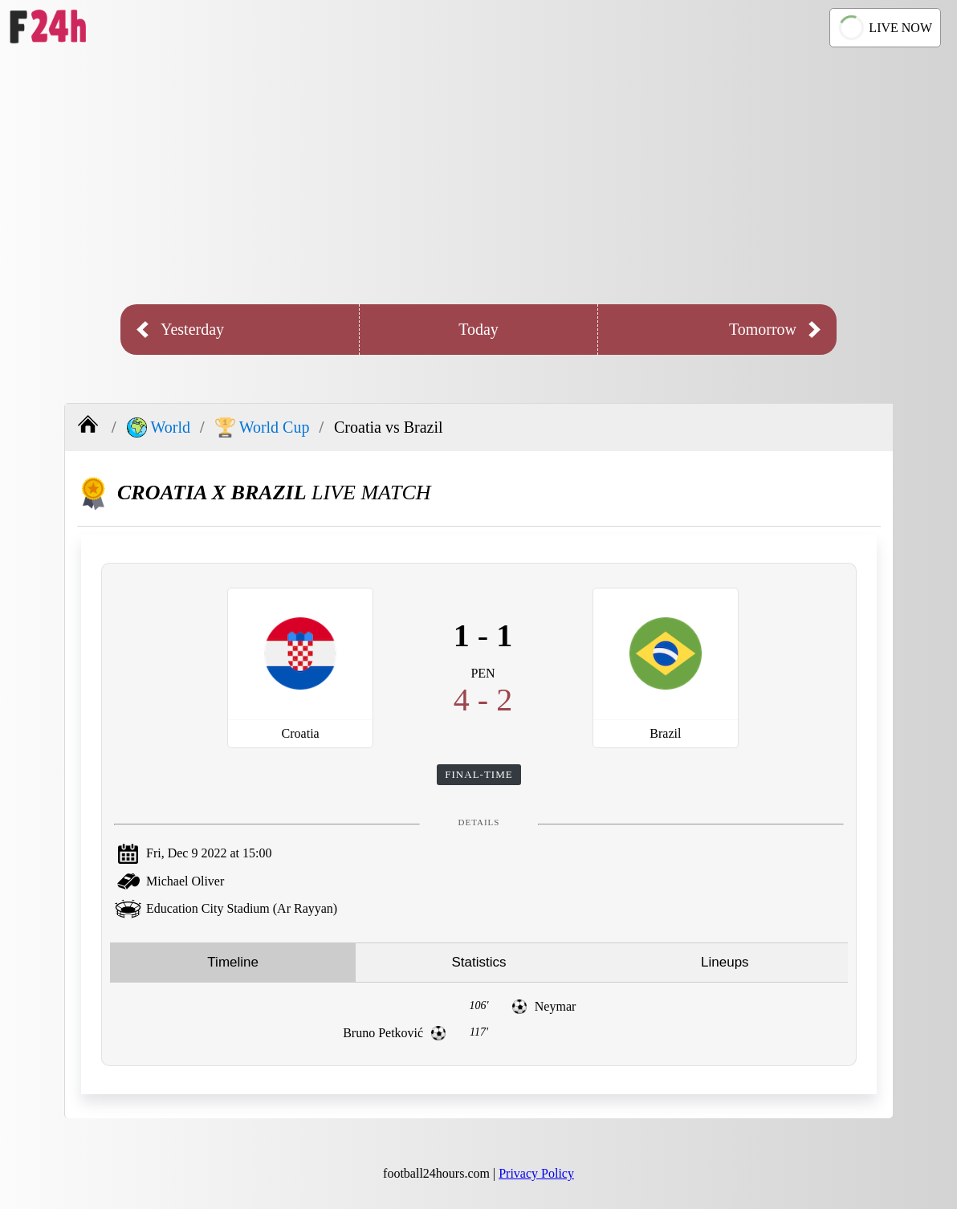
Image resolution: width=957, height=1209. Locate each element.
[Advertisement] (478, 175)
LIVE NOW (883, 27)
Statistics (478, 962)
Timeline (233, 962)
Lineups (725, 962)
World (159, 427)
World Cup (262, 427)
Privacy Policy (536, 1173)
